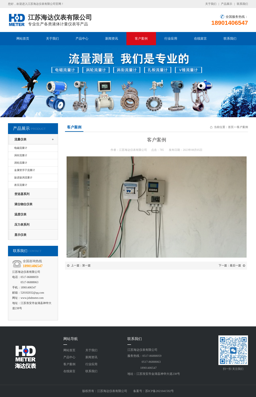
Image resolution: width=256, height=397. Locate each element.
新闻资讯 (111, 38)
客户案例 (141, 38)
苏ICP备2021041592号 (159, 391)
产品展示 (226, 3)
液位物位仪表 (23, 204)
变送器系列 (21, 194)
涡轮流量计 (20, 162)
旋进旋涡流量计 (23, 177)
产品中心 (82, 38)
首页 (231, 127)
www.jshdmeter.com (32, 297)
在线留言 (200, 38)
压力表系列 (21, 224)
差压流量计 (20, 184)
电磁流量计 (20, 147)
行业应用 (170, 38)
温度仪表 (20, 214)
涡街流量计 (20, 155)
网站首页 (22, 38)
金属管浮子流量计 (24, 170)
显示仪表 (20, 234)
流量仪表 (20, 139)
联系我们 (242, 3)
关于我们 (210, 3)
